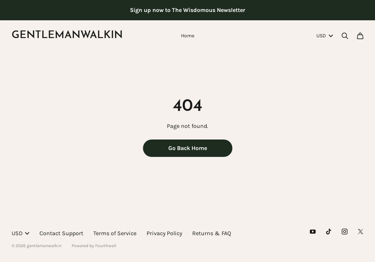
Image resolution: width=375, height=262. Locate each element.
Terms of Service (114, 233)
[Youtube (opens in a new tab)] (313, 231)
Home (187, 36)
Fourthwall (105, 245)
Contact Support (61, 233)
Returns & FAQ (211, 233)
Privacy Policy (164, 233)
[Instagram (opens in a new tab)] (345, 231)
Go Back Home (187, 148)
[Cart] (360, 36)
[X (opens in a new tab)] (360, 231)
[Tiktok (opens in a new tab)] (329, 231)
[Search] (345, 36)
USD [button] (324, 36)
